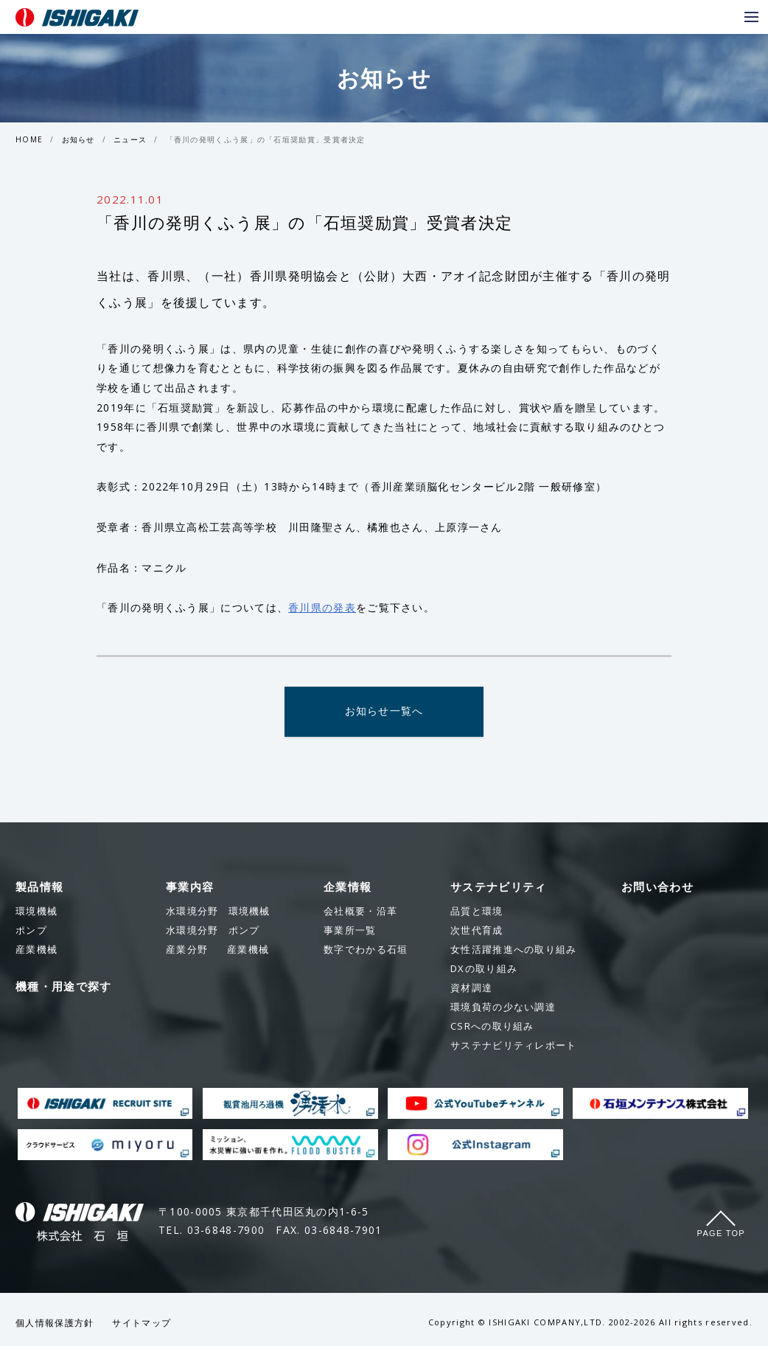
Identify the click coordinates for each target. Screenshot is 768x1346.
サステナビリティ (498, 887)
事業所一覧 (350, 930)
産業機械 (217, 950)
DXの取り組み (483, 969)
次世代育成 (476, 930)
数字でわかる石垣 (366, 950)
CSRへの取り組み (492, 1026)
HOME (29, 139)
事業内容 (190, 887)
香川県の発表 (322, 607)
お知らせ (78, 139)
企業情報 (347, 887)
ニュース (130, 139)
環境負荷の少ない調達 (503, 1007)
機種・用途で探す (63, 986)
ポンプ (212, 930)
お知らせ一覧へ (383, 712)
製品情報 (39, 887)
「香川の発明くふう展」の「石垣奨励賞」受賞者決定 (266, 139)
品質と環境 (476, 911)
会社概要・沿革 (360, 911)
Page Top (721, 1233)
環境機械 (218, 911)
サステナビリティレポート (513, 1045)
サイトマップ (141, 1323)
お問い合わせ (657, 887)
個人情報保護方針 (54, 1323)
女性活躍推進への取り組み (513, 950)
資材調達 (471, 988)
